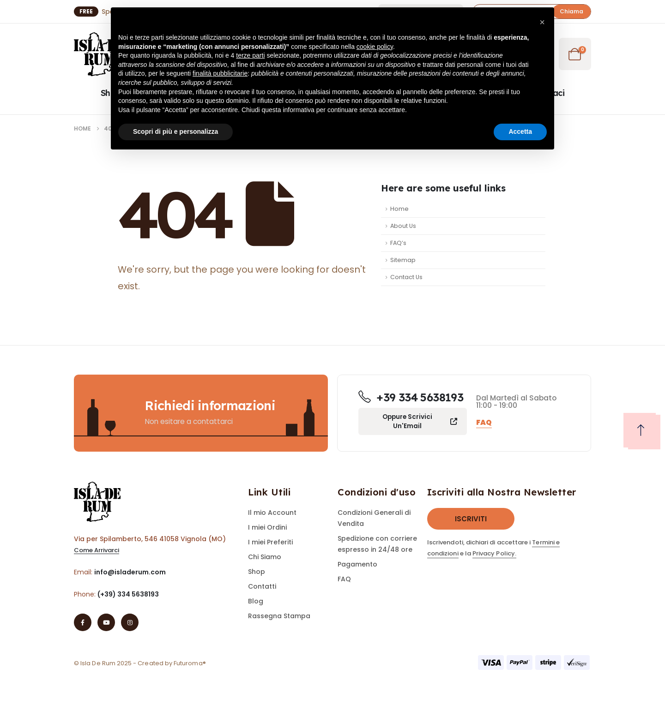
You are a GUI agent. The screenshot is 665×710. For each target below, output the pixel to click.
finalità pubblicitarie (220, 73)
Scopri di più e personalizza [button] (175, 131)
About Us (403, 226)
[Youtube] (106, 622)
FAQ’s (398, 243)
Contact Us (406, 277)
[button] (571, 11)
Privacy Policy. (494, 553)
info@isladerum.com (130, 572)
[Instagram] (130, 622)
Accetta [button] (520, 131)
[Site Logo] (99, 54)
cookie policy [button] (375, 46)
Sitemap (403, 260)
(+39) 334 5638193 (128, 594)
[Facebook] (82, 622)
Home (399, 209)
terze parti (250, 55)
